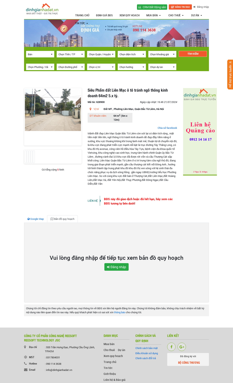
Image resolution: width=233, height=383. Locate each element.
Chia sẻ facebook (167, 128)
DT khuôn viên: (98, 115)
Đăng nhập (201, 6)
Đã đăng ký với (188, 360)
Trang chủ (82, 15)
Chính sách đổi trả (145, 358)
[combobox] (40, 54)
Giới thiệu (110, 374)
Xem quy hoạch (129, 15)
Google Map (35, 219)
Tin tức (81, 23)
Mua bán (153, 15)
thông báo (119, 312)
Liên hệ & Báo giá (114, 380)
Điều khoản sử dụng (146, 353)
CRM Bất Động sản (152, 7)
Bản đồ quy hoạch (62, 219)
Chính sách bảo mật (146, 348)
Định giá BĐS (104, 15)
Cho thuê (175, 15)
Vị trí (96, 109)
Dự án (196, 15)
